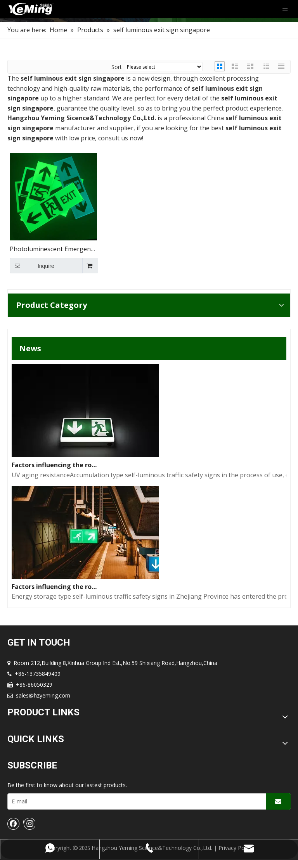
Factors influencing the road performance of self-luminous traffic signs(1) (55, 586)
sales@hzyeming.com (43, 695)
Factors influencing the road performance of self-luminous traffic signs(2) (55, 465)
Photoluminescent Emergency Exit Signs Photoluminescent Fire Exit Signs (53, 249)
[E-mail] (135, 801)
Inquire (32, 265)
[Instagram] (29, 823)
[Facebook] (13, 823)
